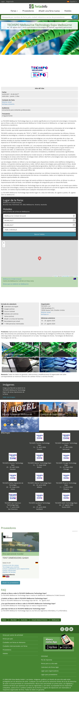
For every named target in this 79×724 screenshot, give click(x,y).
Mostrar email (7, 102)
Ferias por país (8, 639)
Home (4, 620)
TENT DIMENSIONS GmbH (16, 557)
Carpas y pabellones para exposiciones (16, 569)
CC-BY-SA (75, 276)
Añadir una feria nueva (49, 11)
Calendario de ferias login (50, 667)
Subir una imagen (9, 397)
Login (3, 1)
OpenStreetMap (65, 276)
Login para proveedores (49, 675)
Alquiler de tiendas (9, 572)
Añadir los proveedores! (10, 583)
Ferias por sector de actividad (13, 635)
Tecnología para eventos (11, 567)
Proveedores (28, 11)
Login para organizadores (50, 671)
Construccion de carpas (11, 565)
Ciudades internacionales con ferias (15, 646)
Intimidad (44, 656)
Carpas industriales (9, 570)
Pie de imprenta (46, 660)
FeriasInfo (39, 7)
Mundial (13, 620)
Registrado (10, 1)
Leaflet (55, 276)
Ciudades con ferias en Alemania (14, 642)
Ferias (14, 11)
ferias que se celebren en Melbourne (16, 284)
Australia (24, 620)
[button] (39, 258)
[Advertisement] (39, 46)
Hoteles (67, 11)
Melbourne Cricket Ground (12, 279)
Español (73, 1)
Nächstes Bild (38, 542)
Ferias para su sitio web (49, 663)
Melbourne (55, 620)
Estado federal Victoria (39, 620)
